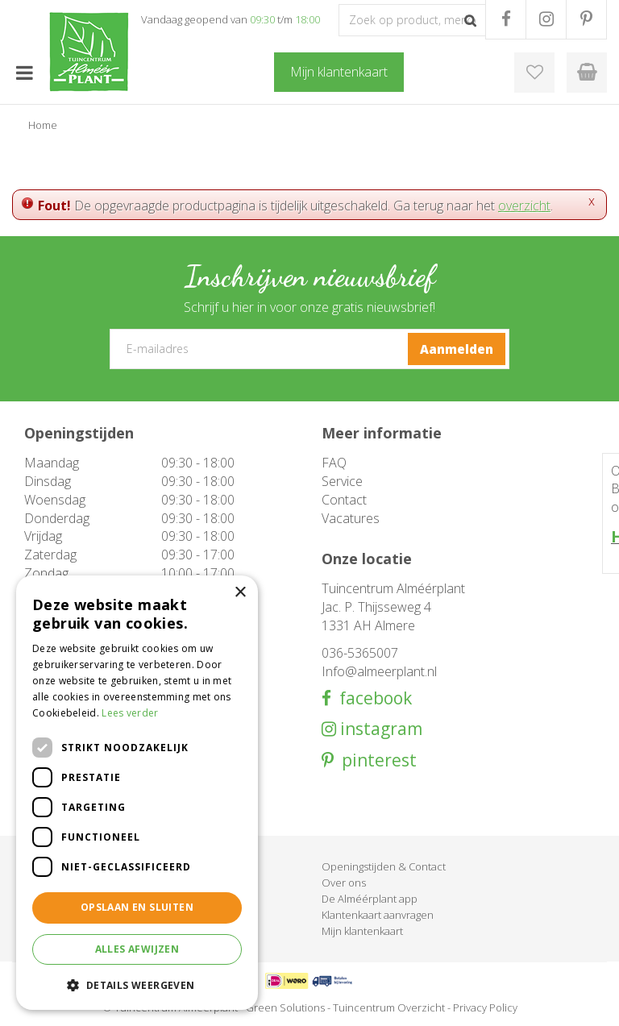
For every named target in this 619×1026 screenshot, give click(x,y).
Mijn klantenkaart (362, 930)
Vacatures (351, 518)
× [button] (240, 593)
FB (506, 19)
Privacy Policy (485, 1007)
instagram (379, 729)
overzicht (524, 205)
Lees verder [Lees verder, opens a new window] (130, 713)
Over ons (344, 882)
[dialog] (137, 792)
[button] (137, 984)
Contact (344, 500)
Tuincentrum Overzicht (389, 1007)
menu (24, 72)
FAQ (334, 462)
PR (586, 19)
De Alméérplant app (370, 898)
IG (546, 19)
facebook (371, 698)
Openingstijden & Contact (384, 866)
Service (342, 481)
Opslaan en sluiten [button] (137, 907)
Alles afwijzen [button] (137, 949)
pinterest (375, 760)
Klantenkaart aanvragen (378, 914)
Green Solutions (285, 1007)
